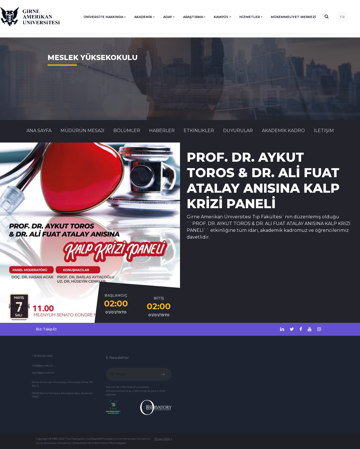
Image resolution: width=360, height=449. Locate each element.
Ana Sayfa (38, 130)
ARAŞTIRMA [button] (193, 17)
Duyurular (238, 130)
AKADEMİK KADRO (283, 130)
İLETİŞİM (324, 130)
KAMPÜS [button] (221, 17)
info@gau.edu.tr (42, 365)
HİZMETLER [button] (249, 17)
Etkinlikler (199, 130)
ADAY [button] (167, 17)
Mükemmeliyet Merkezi (293, 17)
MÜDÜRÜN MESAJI (82, 130)
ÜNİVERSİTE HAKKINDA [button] (103, 17)
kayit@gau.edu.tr (43, 372)
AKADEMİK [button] (143, 17)
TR (342, 17)
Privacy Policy (163, 438)
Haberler (162, 130)
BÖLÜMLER (126, 130)
